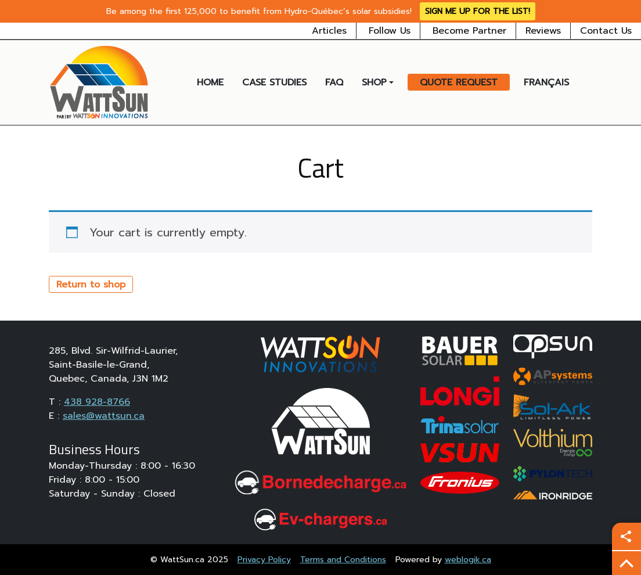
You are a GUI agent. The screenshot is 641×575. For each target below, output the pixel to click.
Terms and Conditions (343, 560)
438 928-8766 (97, 402)
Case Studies (274, 82)
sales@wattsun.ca (104, 416)
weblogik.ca (468, 560)
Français (546, 82)
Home (210, 82)
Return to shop (90, 285)
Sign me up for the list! (477, 11)
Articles (329, 31)
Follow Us (389, 31)
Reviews (543, 31)
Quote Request (459, 82)
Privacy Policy (264, 560)
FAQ (334, 82)
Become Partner (469, 31)
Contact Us (606, 31)
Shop (374, 82)
